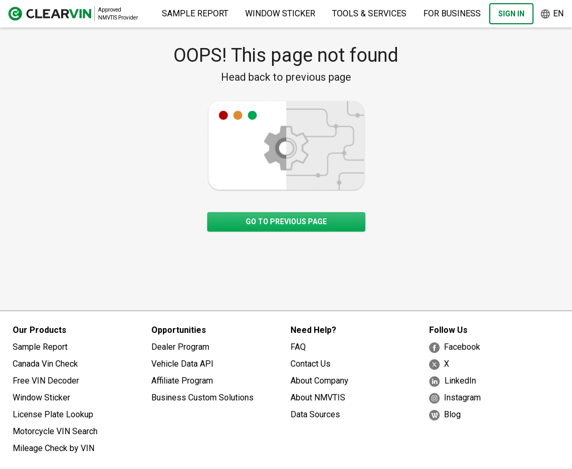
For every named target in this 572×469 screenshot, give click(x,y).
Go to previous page (286, 222)
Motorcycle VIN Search (55, 431)
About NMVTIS (317, 398)
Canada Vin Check (45, 364)
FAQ (298, 347)
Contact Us (310, 364)
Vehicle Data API (182, 364)
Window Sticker (280, 13)
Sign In (511, 13)
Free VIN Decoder (46, 381)
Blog (445, 414)
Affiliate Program (182, 381)
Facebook (454, 347)
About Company (319, 381)
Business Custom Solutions (202, 398)
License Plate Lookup (53, 414)
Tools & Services (369, 13)
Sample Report (195, 13)
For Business (452, 13)
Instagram (455, 398)
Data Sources (315, 414)
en (552, 14)
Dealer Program (180, 347)
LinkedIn (452, 381)
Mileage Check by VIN (53, 448)
